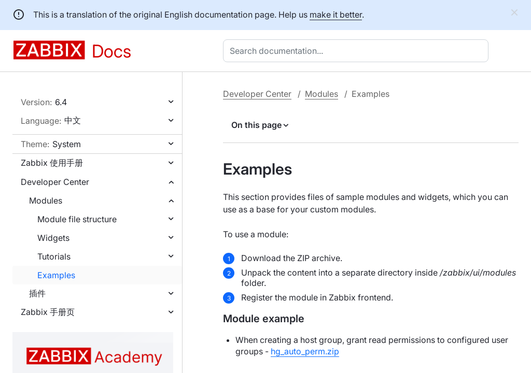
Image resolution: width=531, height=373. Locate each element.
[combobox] (358, 51)
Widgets (53, 238)
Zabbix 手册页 (48, 312)
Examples (56, 275)
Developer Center (55, 182)
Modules (45, 200)
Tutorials (54, 256)
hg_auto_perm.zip (305, 351)
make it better (336, 14)
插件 (37, 293)
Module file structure (77, 219)
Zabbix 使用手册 (52, 162)
